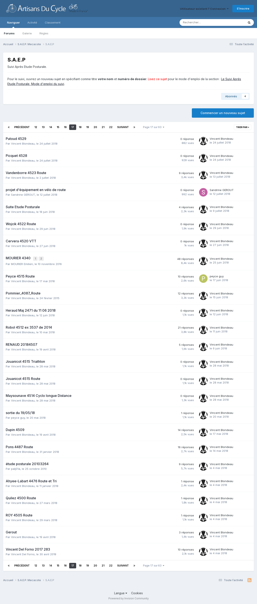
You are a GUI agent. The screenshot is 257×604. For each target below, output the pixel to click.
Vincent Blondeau (23, 143)
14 (50, 127)
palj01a (15, 468)
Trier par (242, 127)
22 (110, 127)
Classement (52, 22)
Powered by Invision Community (128, 597)
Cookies (137, 592)
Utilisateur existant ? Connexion (204, 8)
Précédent (22, 127)
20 (95, 127)
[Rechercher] (202, 22)
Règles (43, 33)
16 (65, 127)
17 (72, 127)
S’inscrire (243, 8)
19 (87, 127)
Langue (120, 592)
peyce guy (217, 275)
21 (103, 127)
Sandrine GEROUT (23, 194)
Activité (32, 22)
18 (80, 127)
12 (35, 127)
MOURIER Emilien (22, 263)
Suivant (123, 127)
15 (58, 127)
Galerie (27, 33)
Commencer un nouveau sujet (223, 113)
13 (43, 127)
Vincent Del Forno (23, 553)
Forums (9, 33)
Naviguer (13, 24)
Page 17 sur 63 (153, 127)
